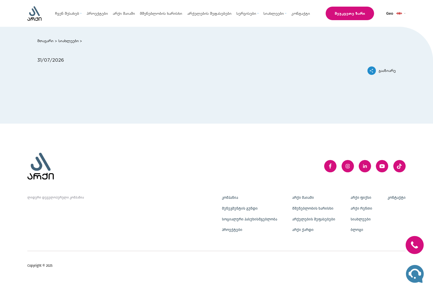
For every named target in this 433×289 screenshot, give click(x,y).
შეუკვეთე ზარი (350, 13)
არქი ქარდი (303, 230)
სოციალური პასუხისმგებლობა (249, 219)
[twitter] (399, 166)
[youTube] (382, 166)
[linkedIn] (365, 166)
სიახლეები (68, 40)
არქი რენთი (361, 208)
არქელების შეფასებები (313, 219)
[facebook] (330, 166)
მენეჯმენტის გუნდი (240, 208)
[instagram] (348, 166)
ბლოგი (357, 230)
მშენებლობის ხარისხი (312, 208)
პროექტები (232, 230)
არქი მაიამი (303, 197)
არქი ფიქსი (361, 197)
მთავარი (45, 40)
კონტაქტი (397, 197)
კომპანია (230, 197)
